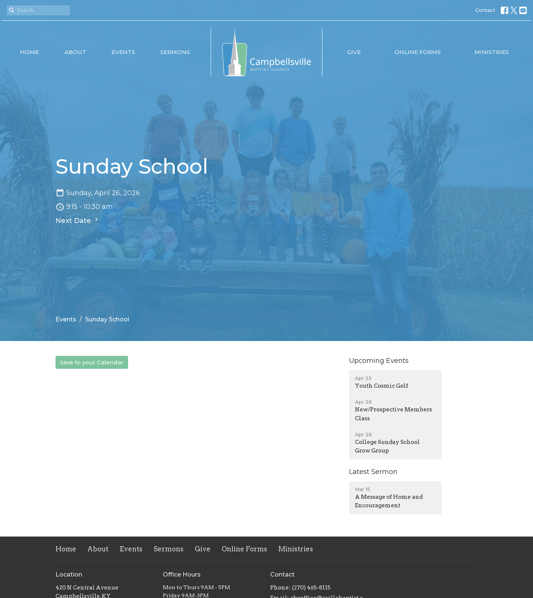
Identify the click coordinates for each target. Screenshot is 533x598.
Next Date (78, 220)
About (75, 52)
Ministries (492, 52)
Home (29, 52)
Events (123, 52)
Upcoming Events (379, 361)
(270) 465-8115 (311, 587)
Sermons (175, 52)
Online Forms (418, 52)
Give (354, 52)
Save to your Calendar (92, 362)
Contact (485, 10)
